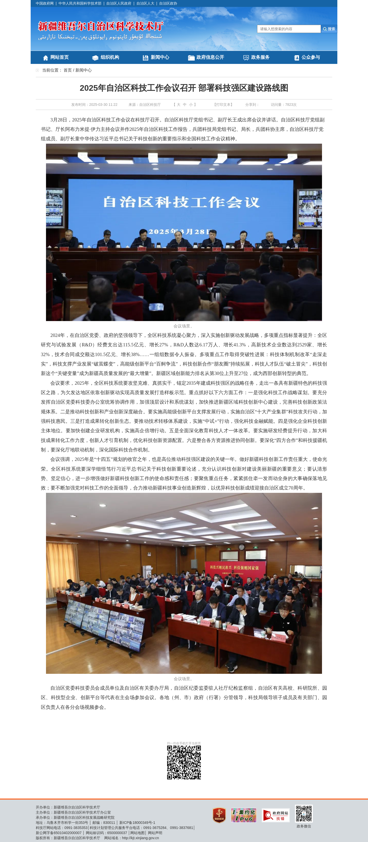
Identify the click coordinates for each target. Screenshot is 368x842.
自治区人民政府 (118, 3)
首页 (68, 70)
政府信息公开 (210, 57)
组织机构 (110, 57)
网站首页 (59, 57)
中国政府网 (45, 3)
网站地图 (137, 833)
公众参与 (311, 57)
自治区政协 (168, 3)
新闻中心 (160, 57)
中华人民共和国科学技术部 (80, 3)
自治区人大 (145, 3)
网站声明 (155, 833)
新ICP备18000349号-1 (137, 823)
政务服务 (260, 57)
